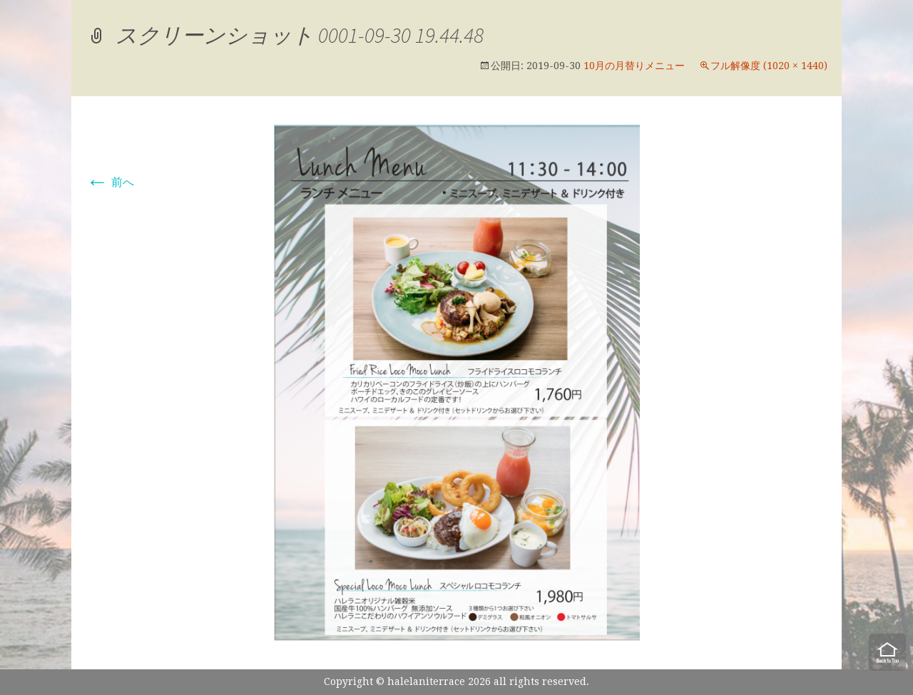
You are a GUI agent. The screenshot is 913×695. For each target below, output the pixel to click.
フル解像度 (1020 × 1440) (768, 65)
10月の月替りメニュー (634, 65)
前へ (110, 182)
